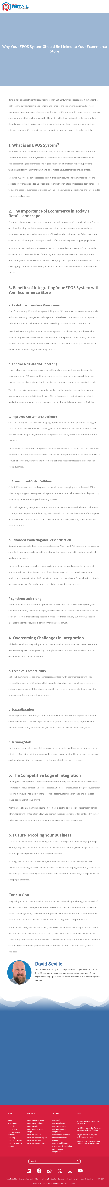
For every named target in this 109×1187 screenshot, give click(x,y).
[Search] (77, 1161)
